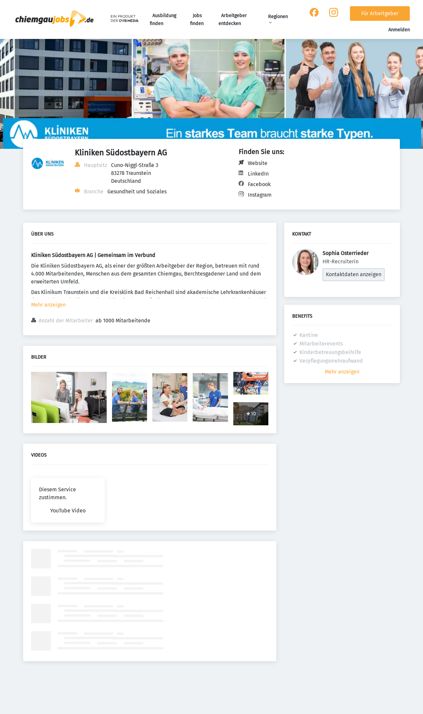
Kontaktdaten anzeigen (353, 274)
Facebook (259, 184)
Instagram (260, 195)
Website (257, 163)
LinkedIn (258, 174)
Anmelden (399, 30)
